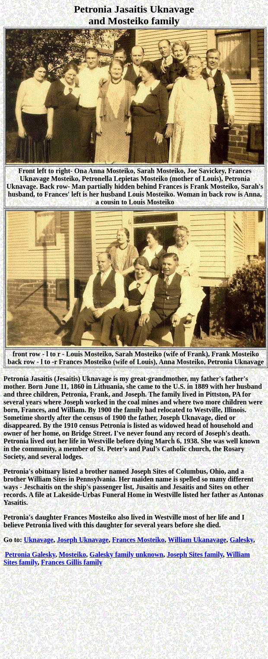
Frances (138, 539)
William (197, 539)
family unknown (126, 554)
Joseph (83, 539)
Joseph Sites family (195, 554)
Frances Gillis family (71, 562)
